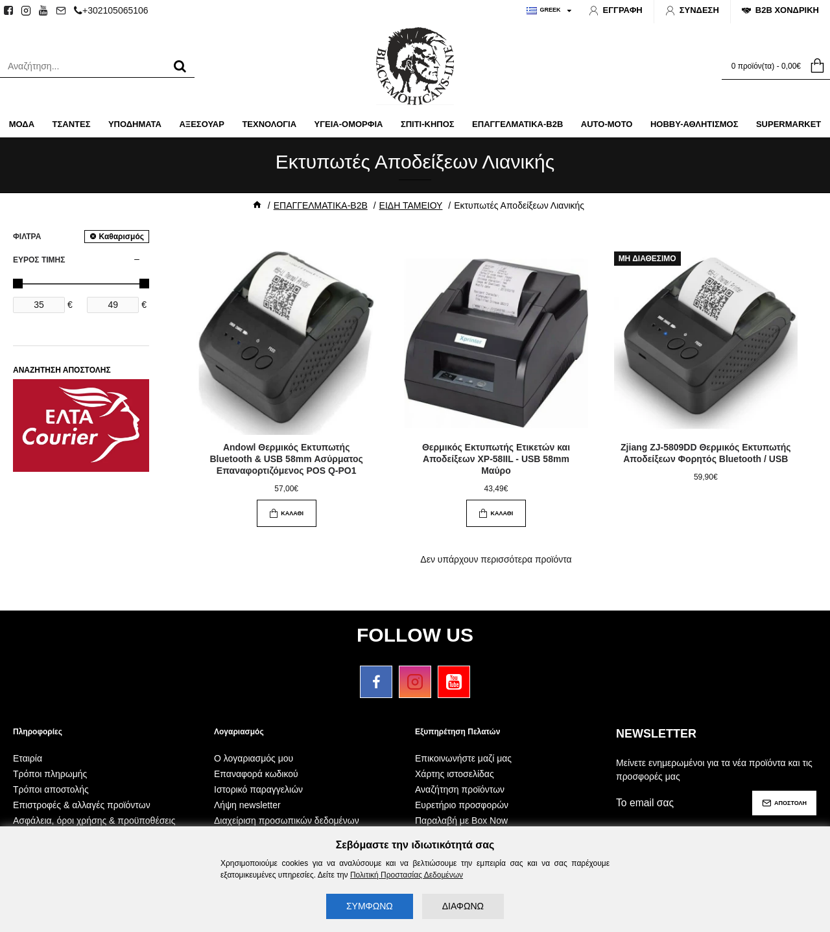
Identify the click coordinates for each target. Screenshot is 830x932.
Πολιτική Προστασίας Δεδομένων (406, 875)
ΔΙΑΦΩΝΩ (463, 906)
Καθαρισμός (121, 236)
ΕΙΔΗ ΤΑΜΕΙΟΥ (411, 205)
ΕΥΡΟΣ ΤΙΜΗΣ (39, 259)
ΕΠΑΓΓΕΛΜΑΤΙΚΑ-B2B (321, 205)
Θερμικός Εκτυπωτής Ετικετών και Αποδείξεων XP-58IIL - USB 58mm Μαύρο (496, 459)
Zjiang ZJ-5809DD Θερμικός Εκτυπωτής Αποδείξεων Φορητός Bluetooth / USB (705, 453)
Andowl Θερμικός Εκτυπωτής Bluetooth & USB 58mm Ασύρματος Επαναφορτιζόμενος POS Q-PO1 (285, 459)
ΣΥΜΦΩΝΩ (369, 906)
